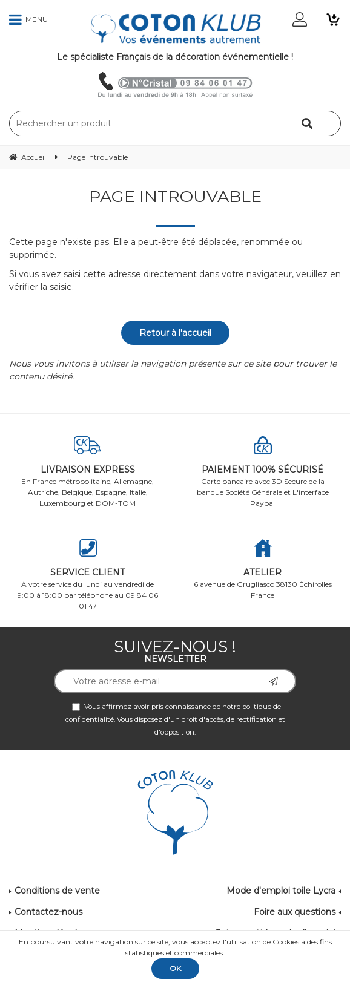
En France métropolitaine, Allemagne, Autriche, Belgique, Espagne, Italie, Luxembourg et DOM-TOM (87, 472)
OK (175, 968)
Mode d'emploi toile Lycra (280, 890)
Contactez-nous (48, 911)
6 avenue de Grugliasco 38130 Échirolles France (262, 569)
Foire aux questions (294, 911)
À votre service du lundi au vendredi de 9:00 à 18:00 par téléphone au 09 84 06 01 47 (87, 574)
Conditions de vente (57, 890)
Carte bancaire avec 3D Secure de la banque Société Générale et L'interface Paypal (262, 472)
